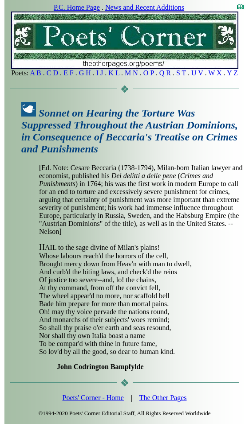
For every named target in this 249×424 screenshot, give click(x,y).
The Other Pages (163, 397)
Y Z (232, 73)
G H (85, 73)
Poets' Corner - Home (93, 397)
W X (214, 73)
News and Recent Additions (144, 7)
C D (52, 73)
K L (113, 73)
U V (197, 73)
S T (181, 73)
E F (68, 73)
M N (131, 73)
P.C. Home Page (77, 7)
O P (148, 73)
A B (35, 73)
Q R (165, 73)
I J (99, 73)
